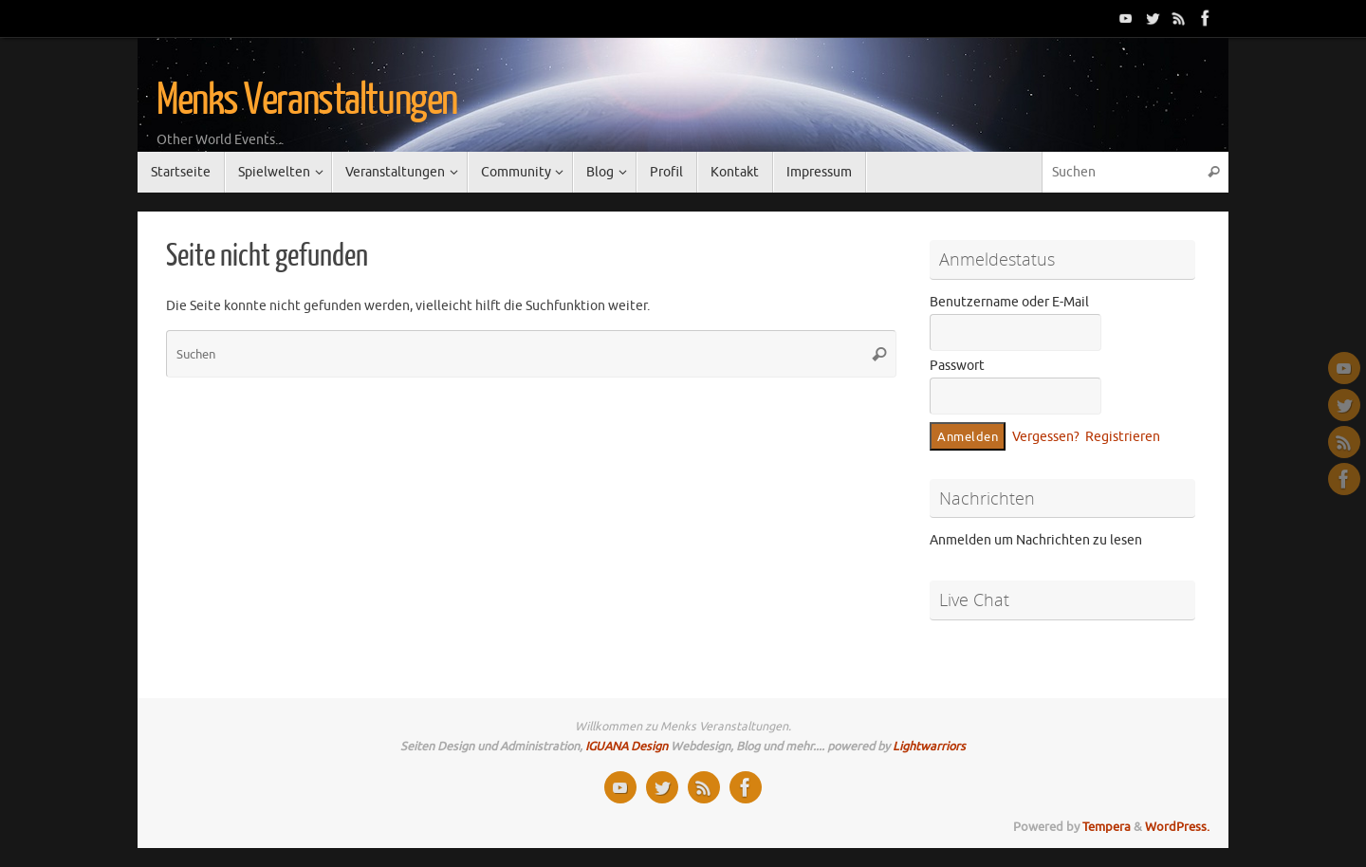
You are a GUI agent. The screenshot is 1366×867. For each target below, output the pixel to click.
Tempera (1106, 827)
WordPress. (1177, 827)
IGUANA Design (626, 746)
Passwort (957, 366)
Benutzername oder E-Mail (1009, 302)
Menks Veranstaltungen (307, 100)
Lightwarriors (929, 746)
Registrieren (1122, 437)
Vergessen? (1046, 437)
